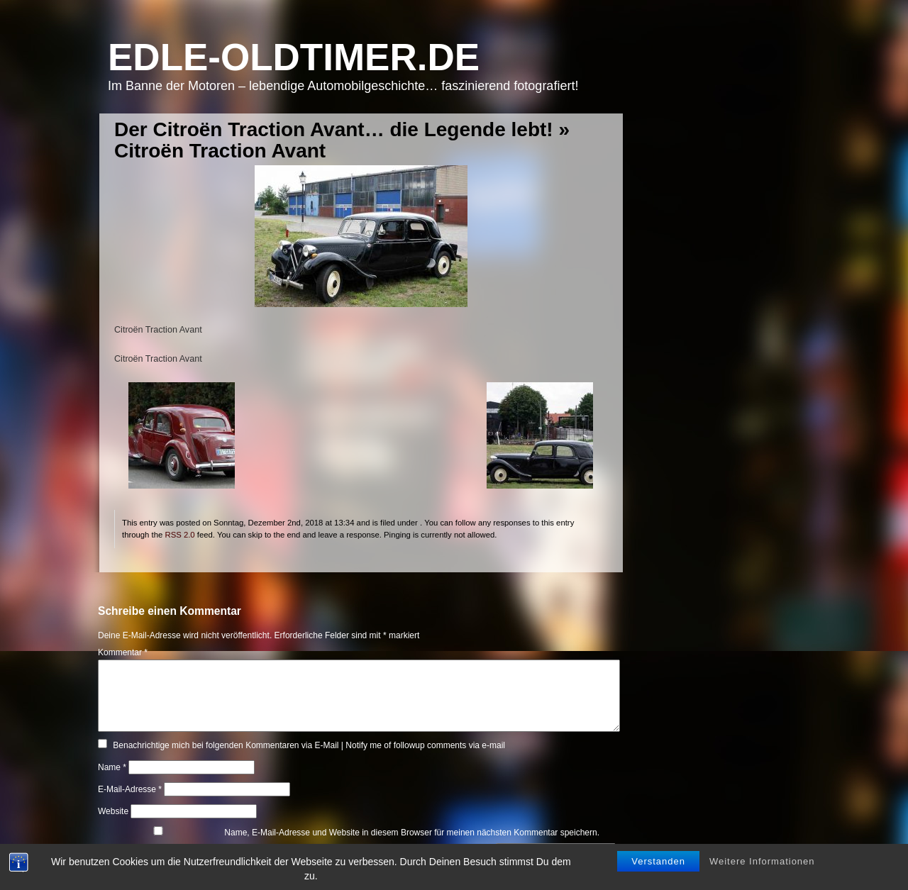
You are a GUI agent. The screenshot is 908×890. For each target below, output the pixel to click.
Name (112, 767)
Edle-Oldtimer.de (294, 57)
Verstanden (658, 863)
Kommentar (123, 652)
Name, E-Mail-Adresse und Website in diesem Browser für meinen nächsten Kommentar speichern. (411, 833)
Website (113, 811)
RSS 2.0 (179, 534)
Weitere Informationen (762, 863)
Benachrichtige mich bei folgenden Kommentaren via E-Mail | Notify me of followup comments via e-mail (309, 745)
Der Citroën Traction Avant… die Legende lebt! (333, 129)
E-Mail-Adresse (130, 789)
